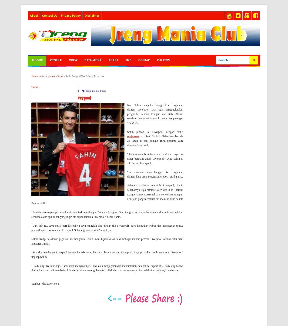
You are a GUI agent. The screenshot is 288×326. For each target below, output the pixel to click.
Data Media (92, 60)
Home (37, 60)
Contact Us (49, 15)
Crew (73, 60)
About (34, 15)
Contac (144, 60)
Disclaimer (92, 15)
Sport (103, 90)
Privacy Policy (71, 15)
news (88, 90)
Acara (113, 60)
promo (95, 90)
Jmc (128, 60)
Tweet (34, 87)
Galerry (164, 60)
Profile (56, 60)
